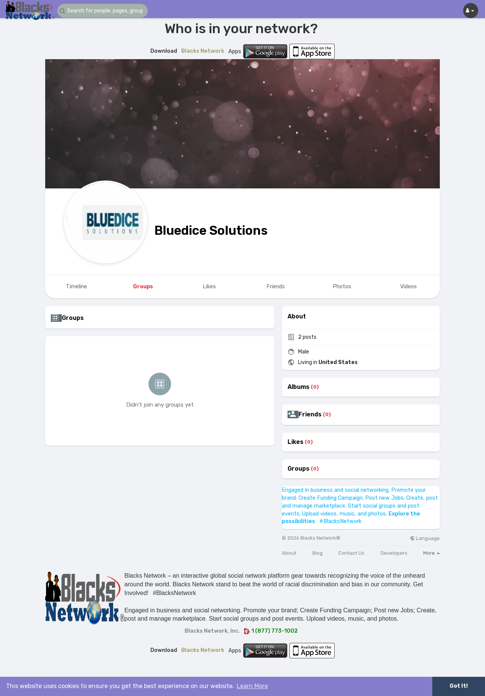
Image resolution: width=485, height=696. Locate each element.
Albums (298, 387)
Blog (317, 553)
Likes (295, 442)
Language (425, 538)
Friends (309, 414)
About (289, 553)
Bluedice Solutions (211, 230)
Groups (298, 469)
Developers (394, 553)
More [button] (431, 553)
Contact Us (351, 553)
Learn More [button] (252, 686)
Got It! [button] (459, 686)
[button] (102, 11)
